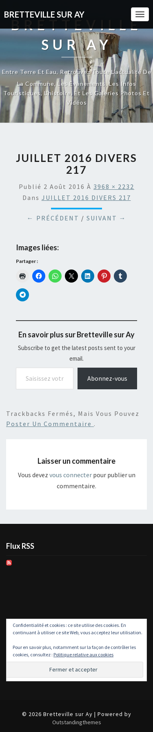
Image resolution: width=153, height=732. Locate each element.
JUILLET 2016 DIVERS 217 (86, 197)
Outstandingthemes (76, 722)
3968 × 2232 (113, 186)
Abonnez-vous (107, 378)
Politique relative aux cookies (83, 654)
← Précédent (53, 218)
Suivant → (106, 218)
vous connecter (70, 475)
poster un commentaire (50, 424)
